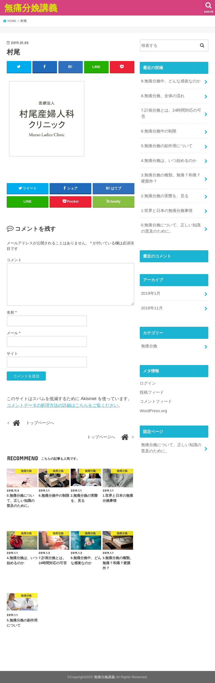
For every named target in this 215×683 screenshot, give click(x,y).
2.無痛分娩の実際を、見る (164, 191)
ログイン (148, 376)
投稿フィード (152, 385)
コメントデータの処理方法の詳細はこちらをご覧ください (62, 405)
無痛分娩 (149, 339)
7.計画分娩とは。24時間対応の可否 (171, 112)
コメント (14, 259)
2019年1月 (150, 287)
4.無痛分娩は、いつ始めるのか (168, 157)
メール (13, 333)
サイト (12, 353)
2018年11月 (151, 301)
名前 (12, 312)
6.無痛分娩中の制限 (158, 129)
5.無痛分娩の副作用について (166, 143)
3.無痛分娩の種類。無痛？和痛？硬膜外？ (170, 174)
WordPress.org (153, 403)
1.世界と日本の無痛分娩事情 (166, 206)
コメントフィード (156, 394)
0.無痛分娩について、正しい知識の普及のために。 (170, 223)
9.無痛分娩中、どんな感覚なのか (170, 80)
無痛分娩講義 (30, 7)
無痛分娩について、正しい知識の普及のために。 (171, 439)
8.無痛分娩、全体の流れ (162, 95)
